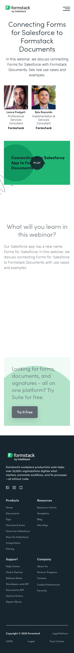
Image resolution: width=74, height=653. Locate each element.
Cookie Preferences (48, 584)
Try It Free (25, 417)
